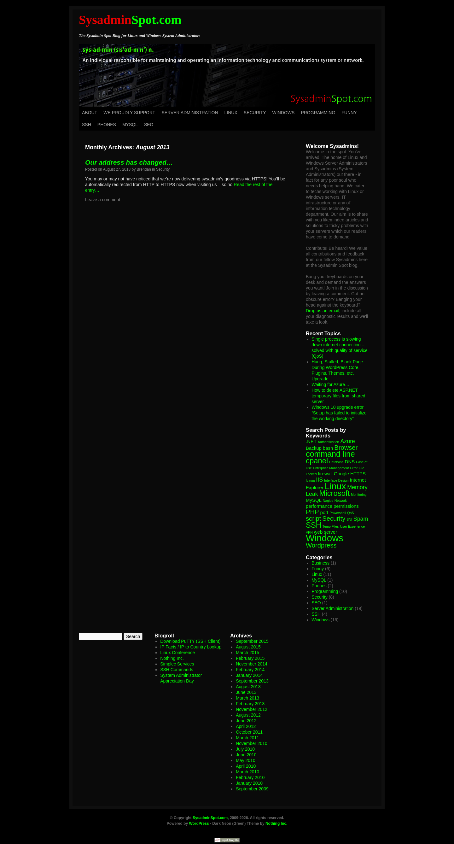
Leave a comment (102, 199)
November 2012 (251, 709)
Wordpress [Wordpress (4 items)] (321, 545)
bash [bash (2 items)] (328, 448)
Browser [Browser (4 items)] (346, 447)
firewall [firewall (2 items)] (325, 473)
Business (320, 563)
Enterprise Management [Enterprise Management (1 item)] (331, 468)
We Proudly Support (129, 112)
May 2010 (245, 760)
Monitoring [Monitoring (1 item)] (359, 494)
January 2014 (249, 675)
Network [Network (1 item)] (341, 500)
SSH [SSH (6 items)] (313, 525)
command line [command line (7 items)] (330, 453)
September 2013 (252, 680)
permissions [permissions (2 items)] (346, 506)
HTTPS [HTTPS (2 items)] (358, 473)
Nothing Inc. (172, 658)
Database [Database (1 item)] (336, 462)
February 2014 (250, 669)
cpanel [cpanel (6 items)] (317, 460)
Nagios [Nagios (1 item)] (328, 500)
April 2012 (246, 726)
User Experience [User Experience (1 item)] (352, 526)
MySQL (130, 124)
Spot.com (130, 20)
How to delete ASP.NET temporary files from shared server (338, 396)
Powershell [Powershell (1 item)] (337, 513)
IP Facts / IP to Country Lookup (190, 646)
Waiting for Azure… (330, 384)
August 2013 (248, 686)
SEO (149, 124)
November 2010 (251, 743)
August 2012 (248, 715)
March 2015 (247, 652)
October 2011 (249, 732)
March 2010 (247, 771)
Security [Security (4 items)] (333, 518)
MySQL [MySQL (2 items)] (314, 500)
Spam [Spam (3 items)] (360, 519)
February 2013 (250, 703)
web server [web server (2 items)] (325, 532)
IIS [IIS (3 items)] (319, 480)
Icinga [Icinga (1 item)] (310, 480)
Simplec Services (177, 663)
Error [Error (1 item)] (354, 468)
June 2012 (246, 720)
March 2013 (247, 697)
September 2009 (252, 788)
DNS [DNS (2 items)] (350, 461)
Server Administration (189, 112)
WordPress (199, 823)
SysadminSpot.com (210, 818)
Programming (318, 112)
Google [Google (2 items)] (341, 473)
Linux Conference (177, 652)
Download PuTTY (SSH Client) (190, 641)
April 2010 (246, 766)
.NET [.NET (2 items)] (311, 441)
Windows (283, 112)
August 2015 (248, 646)
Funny (349, 112)
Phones (106, 124)
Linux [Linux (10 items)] (335, 486)
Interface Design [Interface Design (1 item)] (336, 480)
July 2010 (245, 749)
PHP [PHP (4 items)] (312, 511)
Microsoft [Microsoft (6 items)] (334, 493)
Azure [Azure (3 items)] (347, 441)
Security (255, 112)
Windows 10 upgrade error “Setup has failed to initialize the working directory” (338, 413)
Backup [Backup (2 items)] (314, 448)
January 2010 (249, 783)
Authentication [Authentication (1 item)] (328, 442)
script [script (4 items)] (313, 518)
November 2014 (251, 663)
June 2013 (246, 692)
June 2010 (246, 754)
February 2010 (250, 777)
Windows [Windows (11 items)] (324, 538)
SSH (86, 124)
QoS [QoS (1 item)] (350, 513)
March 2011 (247, 737)
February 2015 (250, 658)
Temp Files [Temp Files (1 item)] (331, 526)
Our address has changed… (129, 162)
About (89, 112)
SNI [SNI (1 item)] (349, 519)
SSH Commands (176, 669)
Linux (230, 112)
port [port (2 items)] (324, 512)
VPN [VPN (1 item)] (309, 532)
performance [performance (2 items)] (319, 506)
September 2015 (252, 641)
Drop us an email (322, 310)
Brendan (144, 169)
